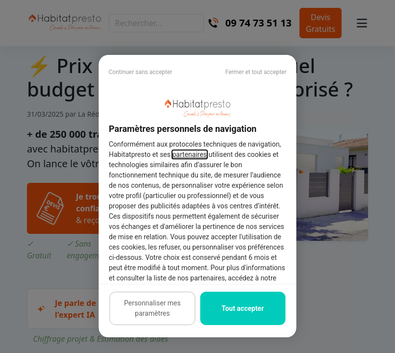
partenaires (189, 154)
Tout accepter (243, 308)
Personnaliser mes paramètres (152, 308)
